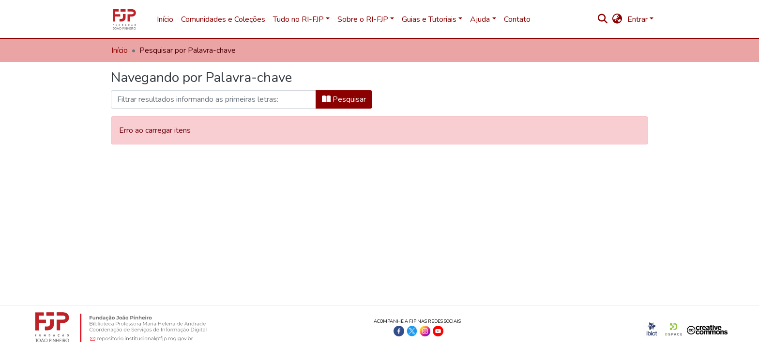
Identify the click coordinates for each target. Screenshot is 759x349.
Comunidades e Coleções (223, 19)
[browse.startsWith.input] (213, 99)
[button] (617, 19)
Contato (517, 19)
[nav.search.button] (602, 19)
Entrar (637, 19)
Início (165, 19)
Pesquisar (344, 99)
